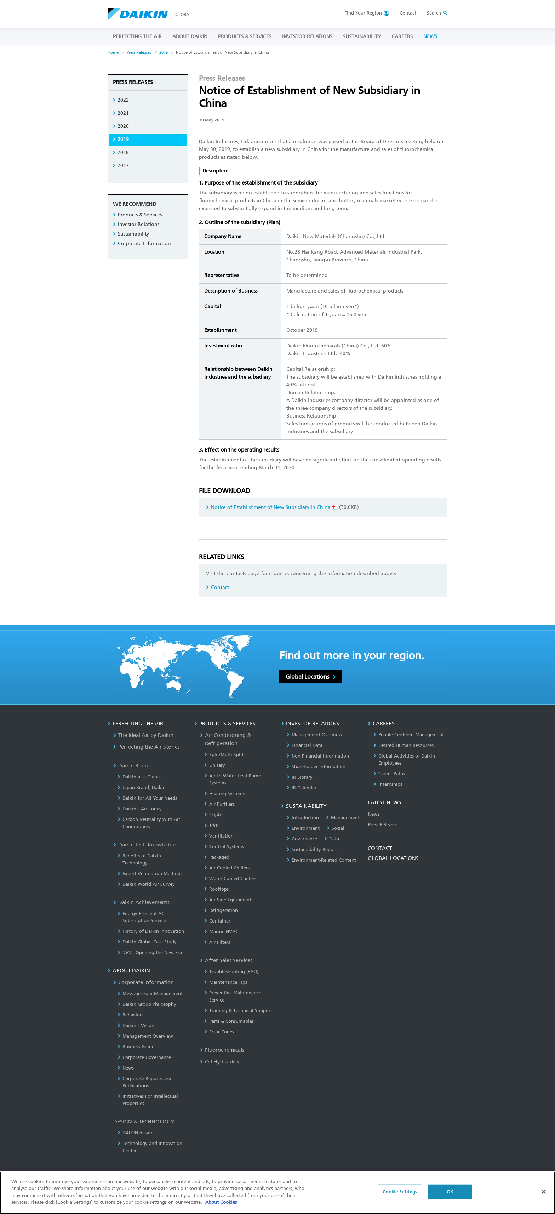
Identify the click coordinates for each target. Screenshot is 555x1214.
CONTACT (380, 848)
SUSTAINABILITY (362, 37)
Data (331, 838)
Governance (302, 838)
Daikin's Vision (136, 1025)
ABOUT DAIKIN (189, 37)
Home (113, 52)
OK (450, 1192)
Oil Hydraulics (219, 1062)
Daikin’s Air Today (140, 808)
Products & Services (137, 215)
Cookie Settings (400, 1192)
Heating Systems (224, 793)
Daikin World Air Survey (146, 884)
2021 (121, 113)
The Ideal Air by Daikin (143, 735)
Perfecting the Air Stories (146, 747)
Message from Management (150, 993)
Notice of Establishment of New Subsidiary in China (271, 507)
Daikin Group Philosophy (147, 1004)
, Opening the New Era (150, 952)
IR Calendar (301, 787)
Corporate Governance (144, 1057)
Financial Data (304, 745)
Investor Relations (136, 224)
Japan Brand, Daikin (142, 787)
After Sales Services (226, 960)
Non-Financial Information (318, 756)
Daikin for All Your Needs (147, 798)
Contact (408, 13)
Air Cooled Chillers (227, 867)
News (126, 1068)
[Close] (543, 1191)
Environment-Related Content (321, 860)
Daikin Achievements (141, 902)
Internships (387, 784)
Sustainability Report (312, 849)
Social (335, 828)
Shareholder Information (316, 766)
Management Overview (145, 1036)
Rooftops (216, 889)
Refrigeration (221, 910)
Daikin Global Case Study (147, 941)
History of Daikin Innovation (151, 931)
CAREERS (402, 37)
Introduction (303, 817)
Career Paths (389, 773)
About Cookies (221, 1202)
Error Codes (219, 1031)
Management (343, 817)
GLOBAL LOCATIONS (393, 858)
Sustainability (131, 234)
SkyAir (213, 814)
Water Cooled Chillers (230, 878)
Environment (303, 828)
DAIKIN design (136, 1132)
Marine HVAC (221, 931)
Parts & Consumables (229, 1021)
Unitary (214, 765)
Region (363, 13)
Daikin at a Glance (140, 776)
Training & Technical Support (238, 1010)
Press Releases (139, 52)
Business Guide (136, 1046)
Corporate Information (142, 243)
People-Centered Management (408, 734)
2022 (121, 100)
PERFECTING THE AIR (137, 37)
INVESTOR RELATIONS (307, 37)
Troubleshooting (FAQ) (231, 971)
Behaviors (130, 1014)
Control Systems (224, 846)
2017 (121, 166)
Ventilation (219, 836)
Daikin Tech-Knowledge (144, 844)
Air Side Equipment (227, 899)
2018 (121, 152)
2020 (121, 126)
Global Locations (311, 676)
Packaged (216, 857)
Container (217, 921)
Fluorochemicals (222, 1050)
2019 (163, 52)
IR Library (300, 777)
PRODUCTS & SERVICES (244, 37)
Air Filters (217, 942)
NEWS (430, 37)
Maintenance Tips (225, 982)
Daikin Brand (131, 765)
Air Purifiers (219, 804)
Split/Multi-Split (224, 754)
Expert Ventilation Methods (150, 873)
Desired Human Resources (403, 745)
